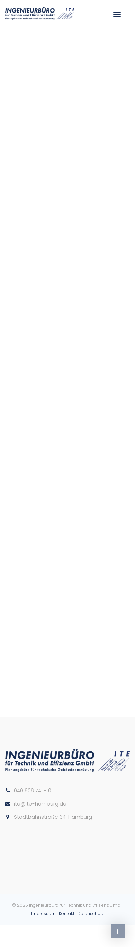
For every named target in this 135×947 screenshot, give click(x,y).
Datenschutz (91, 913)
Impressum (43, 913)
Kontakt (66, 913)
